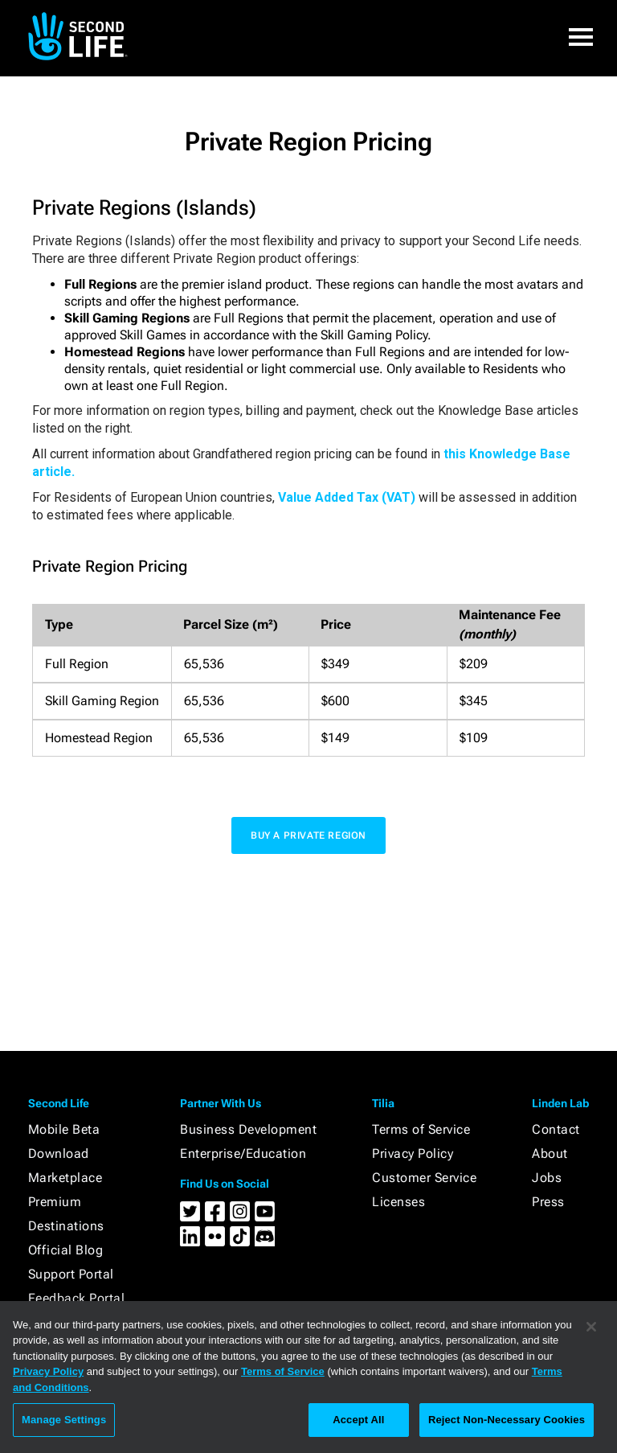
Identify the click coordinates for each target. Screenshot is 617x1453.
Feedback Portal (76, 1298)
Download (58, 1153)
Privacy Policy (412, 1153)
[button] (581, 36)
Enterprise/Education (243, 1153)
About (550, 1153)
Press (548, 1201)
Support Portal (71, 1274)
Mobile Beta (64, 1129)
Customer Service (424, 1177)
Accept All (358, 1420)
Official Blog (66, 1250)
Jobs (547, 1177)
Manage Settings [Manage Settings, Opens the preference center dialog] (64, 1420)
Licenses (398, 1201)
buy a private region (308, 835)
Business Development (248, 1129)
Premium (55, 1201)
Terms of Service (421, 1129)
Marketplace (65, 1177)
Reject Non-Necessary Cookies (506, 1420)
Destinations (66, 1225)
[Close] (591, 1326)
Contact (556, 1129)
